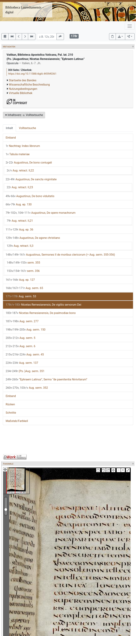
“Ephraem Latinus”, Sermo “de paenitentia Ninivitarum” (46, 379)
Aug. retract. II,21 (20, 220)
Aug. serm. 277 (22, 321)
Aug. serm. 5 (20, 338)
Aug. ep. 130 (19, 204)
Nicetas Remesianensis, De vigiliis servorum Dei (43, 304)
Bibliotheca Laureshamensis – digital (24, 10)
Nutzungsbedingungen (23, 89)
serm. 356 (23, 271)
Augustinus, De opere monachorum (40, 212)
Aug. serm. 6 (20, 346)
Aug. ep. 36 (19, 229)
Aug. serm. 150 (26, 329)
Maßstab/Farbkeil (17, 421)
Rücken (10, 404)
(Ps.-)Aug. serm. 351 (25, 371)
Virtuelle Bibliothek (20, 93)
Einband (11, 137)
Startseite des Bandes (22, 80)
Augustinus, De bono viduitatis (30, 196)
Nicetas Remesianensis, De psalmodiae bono (41, 313)
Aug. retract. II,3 (20, 245)
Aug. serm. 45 (25, 354)
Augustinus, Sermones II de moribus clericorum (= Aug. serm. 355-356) (60, 254)
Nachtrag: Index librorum (23, 146)
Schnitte (11, 412)
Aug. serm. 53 (21, 296)
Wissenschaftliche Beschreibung (29, 84)
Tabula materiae (18, 154)
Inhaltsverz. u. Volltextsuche (24, 115)
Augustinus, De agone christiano (33, 238)
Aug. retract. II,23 (20, 187)
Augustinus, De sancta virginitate (31, 179)
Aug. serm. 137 (22, 362)
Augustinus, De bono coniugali (29, 162)
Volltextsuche (27, 128)
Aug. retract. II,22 (20, 170)
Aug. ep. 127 (20, 279)
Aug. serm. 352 (27, 387)
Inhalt (9, 128)
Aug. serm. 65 (24, 288)
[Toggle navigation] (130, 26)
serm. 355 (23, 262)
